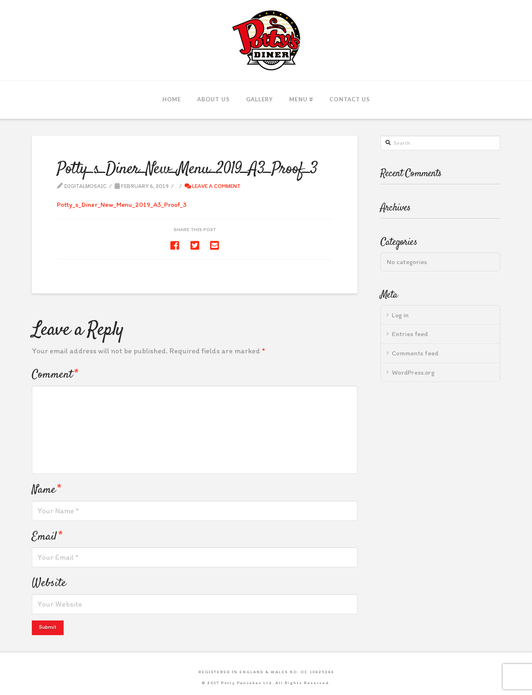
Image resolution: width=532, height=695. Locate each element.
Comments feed (415, 353)
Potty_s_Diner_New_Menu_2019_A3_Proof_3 (122, 204)
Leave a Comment (212, 186)
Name (46, 489)
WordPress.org (413, 372)
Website (49, 583)
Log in (400, 315)
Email (47, 536)
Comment (55, 374)
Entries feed (410, 334)
